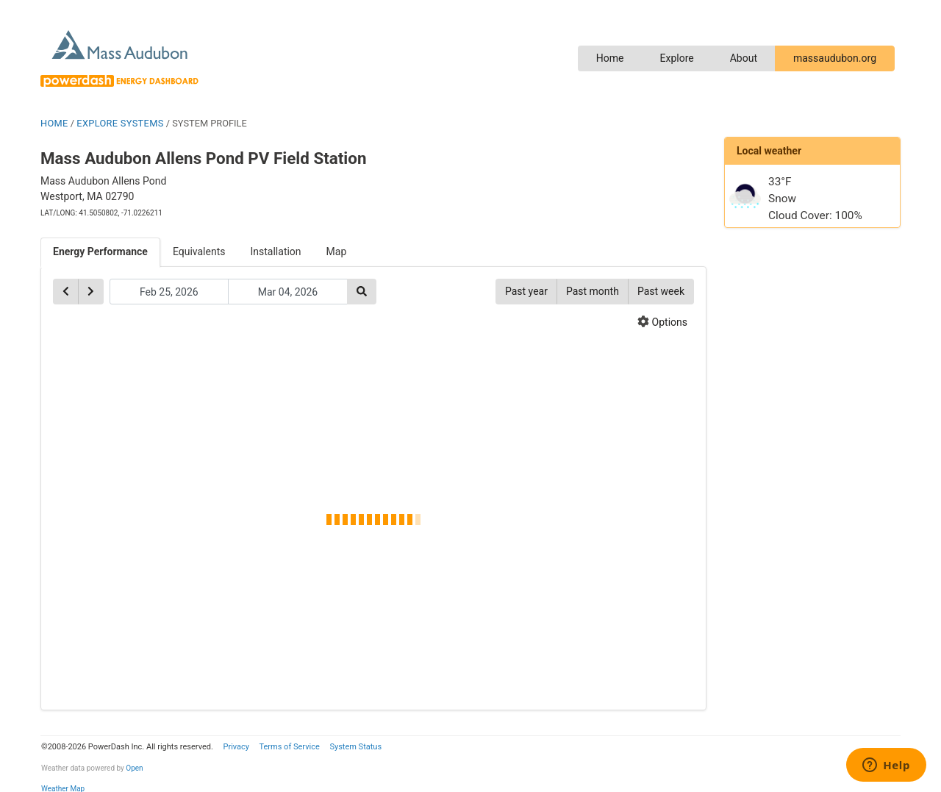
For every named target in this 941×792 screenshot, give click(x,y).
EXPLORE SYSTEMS (119, 123)
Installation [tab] (276, 251)
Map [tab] (336, 251)
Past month (592, 291)
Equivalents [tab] (199, 251)
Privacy (236, 747)
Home (610, 58)
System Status (355, 747)
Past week (660, 291)
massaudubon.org (834, 58)
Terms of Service (289, 747)
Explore (676, 58)
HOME (54, 123)
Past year (526, 291)
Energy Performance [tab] (100, 251)
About (743, 58)
